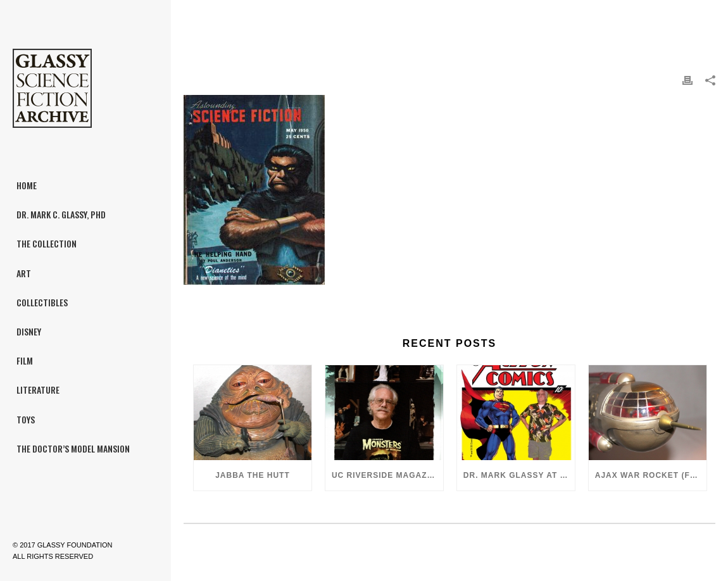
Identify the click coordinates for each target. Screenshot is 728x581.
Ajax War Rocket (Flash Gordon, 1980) (650, 475)
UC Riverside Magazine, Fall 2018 (387, 475)
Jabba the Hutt (252, 475)
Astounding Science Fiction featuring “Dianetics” (603, 19)
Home (478, 19)
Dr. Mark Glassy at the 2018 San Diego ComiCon (519, 475)
